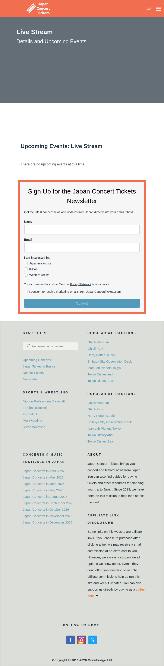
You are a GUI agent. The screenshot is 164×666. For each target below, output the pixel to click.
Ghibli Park (95, 348)
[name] (82, 229)
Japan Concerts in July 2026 (43, 490)
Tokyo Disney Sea (100, 380)
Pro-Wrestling (32, 420)
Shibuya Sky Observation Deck (110, 361)
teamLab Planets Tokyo (104, 368)
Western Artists (39, 275)
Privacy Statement (80, 284)
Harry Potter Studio (101, 355)
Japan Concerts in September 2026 (48, 503)
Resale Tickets (33, 373)
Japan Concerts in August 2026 (45, 496)
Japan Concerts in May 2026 (43, 477)
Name (28, 221)
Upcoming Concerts (37, 360)
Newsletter (30, 379)
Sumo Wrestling (34, 427)
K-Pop (33, 269)
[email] (82, 247)
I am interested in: (37, 257)
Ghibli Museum (98, 342)
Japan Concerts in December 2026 (47, 522)
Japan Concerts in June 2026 (43, 484)
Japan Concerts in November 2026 (47, 516)
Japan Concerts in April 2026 (43, 471)
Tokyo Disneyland (100, 374)
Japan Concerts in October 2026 (46, 509)
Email (28, 239)
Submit (82, 303)
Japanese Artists (40, 263)
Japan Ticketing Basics (39, 366)
